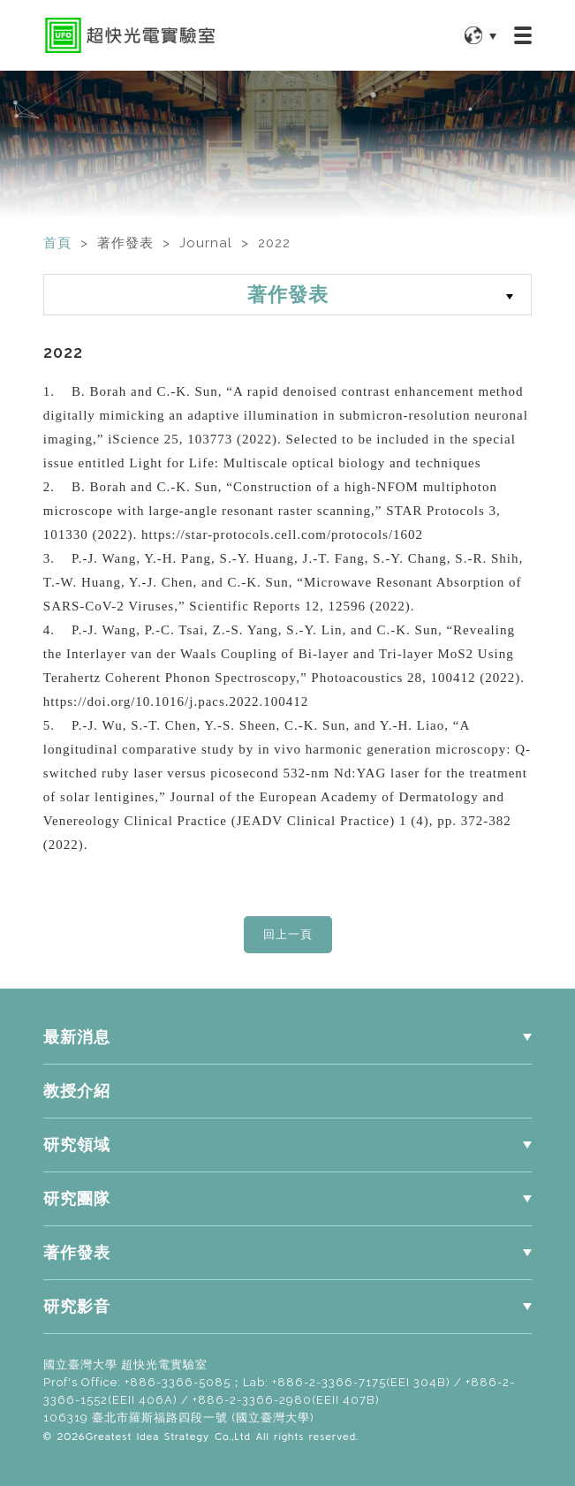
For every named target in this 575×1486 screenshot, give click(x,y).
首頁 (57, 243)
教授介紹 (76, 1091)
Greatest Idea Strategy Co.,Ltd (168, 1436)
